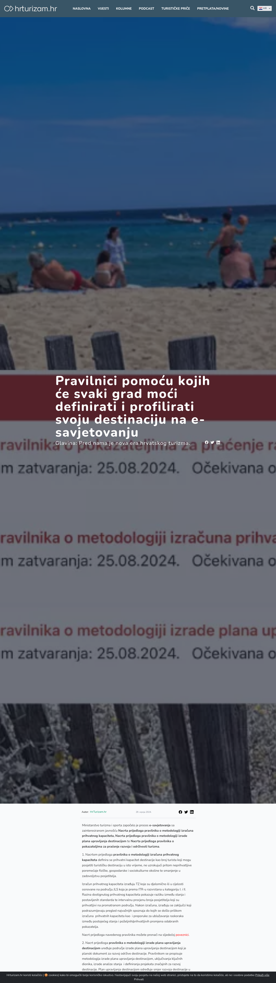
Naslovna (82, 8)
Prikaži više (262, 975)
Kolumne (124, 8)
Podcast (146, 8)
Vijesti (103, 8)
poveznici (182, 935)
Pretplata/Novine (213, 8)
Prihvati (139, 979)
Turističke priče (175, 8)
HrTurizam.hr (98, 812)
